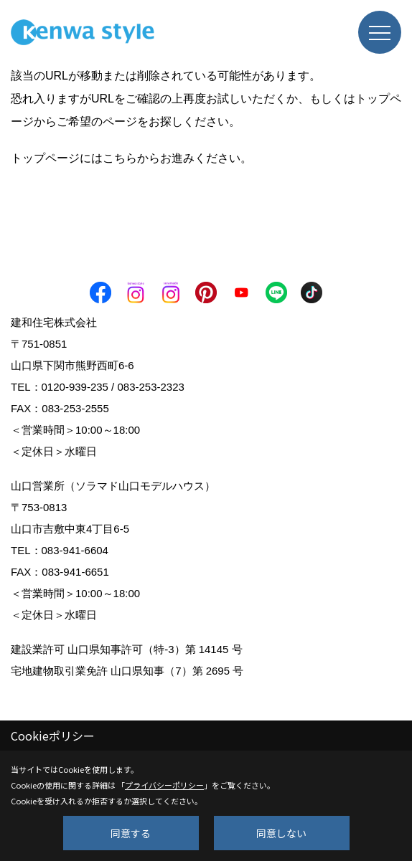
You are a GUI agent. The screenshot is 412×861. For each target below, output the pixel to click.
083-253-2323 (150, 387)
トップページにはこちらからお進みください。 (131, 158)
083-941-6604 (75, 550)
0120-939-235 (75, 387)
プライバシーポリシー (164, 785)
